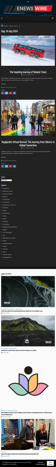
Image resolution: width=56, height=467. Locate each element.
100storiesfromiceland (7, 87)
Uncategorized (7, 257)
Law (4, 235)
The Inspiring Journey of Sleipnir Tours (28, 72)
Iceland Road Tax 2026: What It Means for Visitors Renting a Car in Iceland (18, 350)
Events (5, 216)
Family (4, 218)
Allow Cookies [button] (50, 463)
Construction (6, 202)
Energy (5, 210)
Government (6, 224)
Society (5, 246)
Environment (6, 213)
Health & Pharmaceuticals (10, 227)
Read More (3, 84)
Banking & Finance (8, 191)
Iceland (14, 87)
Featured (5, 221)
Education (5, 207)
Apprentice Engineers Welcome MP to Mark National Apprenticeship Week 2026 (20, 454)
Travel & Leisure (27, 69)
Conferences (6, 199)
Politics (5, 241)
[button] (17, 464)
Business (5, 196)
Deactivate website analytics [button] (40, 463)
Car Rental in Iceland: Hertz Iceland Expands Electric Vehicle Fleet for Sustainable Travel (21, 311)
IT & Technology (7, 232)
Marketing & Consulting (9, 238)
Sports (4, 252)
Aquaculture (6, 188)
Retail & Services (7, 243)
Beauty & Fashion (7, 194)
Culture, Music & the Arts (9, 205)
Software (5, 249)
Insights (5, 229)
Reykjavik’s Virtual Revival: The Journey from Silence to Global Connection (28, 144)
